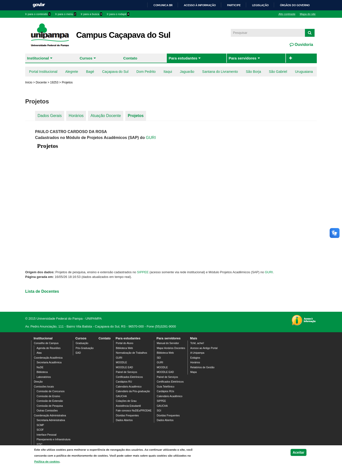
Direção (38, 381)
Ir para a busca (91, 14)
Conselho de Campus (46, 343)
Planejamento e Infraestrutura (53, 439)
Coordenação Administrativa (50, 415)
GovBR (39, 5)
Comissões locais (44, 386)
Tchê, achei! (197, 343)
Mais (193, 338)
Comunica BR (162, 5)
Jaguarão (187, 72)
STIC (40, 444)
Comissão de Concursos (50, 391)
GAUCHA (121, 396)
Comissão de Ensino (48, 396)
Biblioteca (42, 372)
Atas (39, 352)
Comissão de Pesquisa (50, 406)
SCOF (40, 429)
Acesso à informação (200, 5)
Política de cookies (47, 463)
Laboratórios (44, 377)
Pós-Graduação (85, 348)
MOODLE (121, 362)
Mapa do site (308, 14)
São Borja (253, 72)
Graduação (82, 343)
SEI (159, 357)
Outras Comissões (47, 410)
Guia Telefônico (165, 386)
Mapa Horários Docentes (171, 348)
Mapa (193, 372)
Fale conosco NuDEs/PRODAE (133, 410)
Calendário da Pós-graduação (133, 391)
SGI (159, 410)
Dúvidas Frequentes (127, 415)
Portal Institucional (43, 72)
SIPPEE (143, 272)
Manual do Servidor (168, 343)
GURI (151, 138)
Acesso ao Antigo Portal (203, 348)
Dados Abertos (124, 420)
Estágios (195, 357)
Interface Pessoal (46, 434)
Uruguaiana (304, 72)
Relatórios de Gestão (202, 367)
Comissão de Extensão (50, 401)
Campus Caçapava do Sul (123, 34)
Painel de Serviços (126, 372)
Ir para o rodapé (118, 14)
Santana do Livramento (220, 72)
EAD (78, 352)
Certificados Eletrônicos (129, 377)
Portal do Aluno (124, 343)
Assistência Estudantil (128, 406)
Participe (234, 5)
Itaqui (168, 72)
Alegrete (71, 72)
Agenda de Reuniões (49, 348)
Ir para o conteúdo (37, 14)
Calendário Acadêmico (129, 386)
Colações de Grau (126, 401)
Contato (130, 58)
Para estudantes (183, 58)
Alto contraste (286, 14)
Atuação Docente (105, 116)
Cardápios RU (124, 381)
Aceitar (298, 453)
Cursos (86, 58)
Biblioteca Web (124, 348)
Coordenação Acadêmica (48, 357)
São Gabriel (278, 72)
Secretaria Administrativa (51, 420)
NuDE (40, 367)
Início (28, 82)
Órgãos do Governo (295, 5)
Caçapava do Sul (115, 72)
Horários (76, 116)
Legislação (260, 5)
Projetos (136, 116)
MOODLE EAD (124, 367)
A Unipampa (197, 352)
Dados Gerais (50, 116)
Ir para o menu (65, 14)
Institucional (38, 58)
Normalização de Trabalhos (131, 352)
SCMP (40, 425)
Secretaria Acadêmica (49, 362)
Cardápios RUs (165, 391)
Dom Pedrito (146, 72)
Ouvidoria (303, 44)
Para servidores (242, 58)
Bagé (90, 72)
